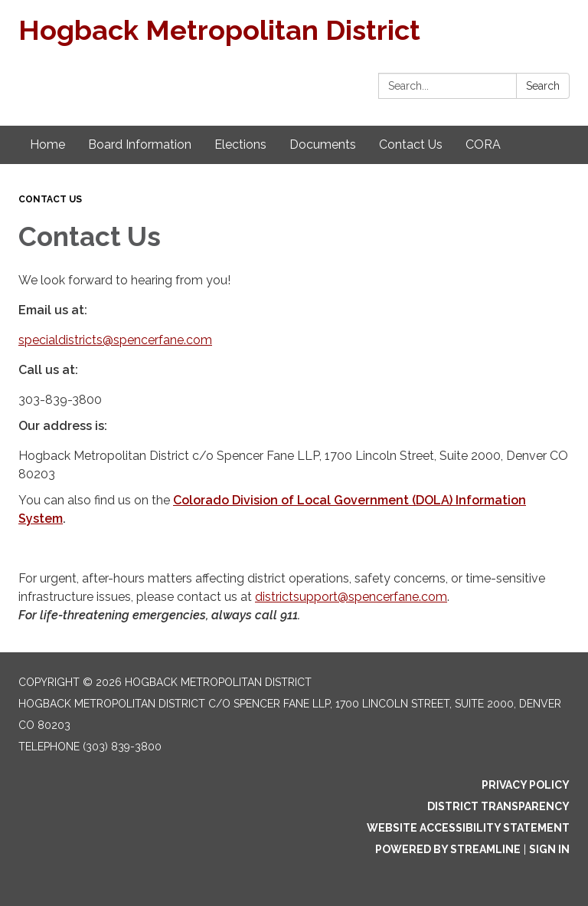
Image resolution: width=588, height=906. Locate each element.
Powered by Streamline (448, 849)
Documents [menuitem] (322, 144)
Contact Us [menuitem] (411, 144)
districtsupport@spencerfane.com (351, 596)
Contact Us (50, 199)
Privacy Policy (526, 785)
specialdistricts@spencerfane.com (115, 340)
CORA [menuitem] (483, 144)
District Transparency (498, 806)
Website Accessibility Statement (468, 828)
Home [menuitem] (47, 144)
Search (543, 86)
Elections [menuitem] (240, 144)
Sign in (549, 849)
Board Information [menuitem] (139, 144)
